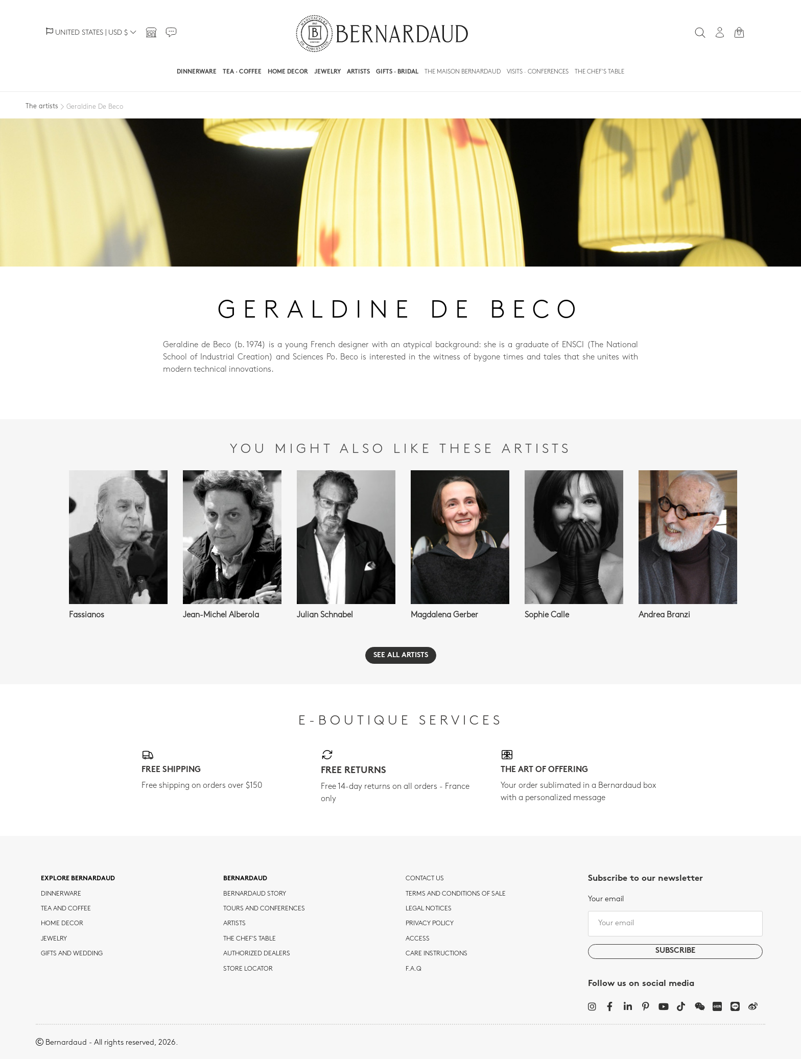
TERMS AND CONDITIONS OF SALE (456, 894)
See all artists (400, 655)
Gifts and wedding (72, 954)
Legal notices (429, 909)
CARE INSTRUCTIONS (436, 954)
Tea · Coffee (242, 72)
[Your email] (675, 923)
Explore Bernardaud (78, 879)
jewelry (54, 939)
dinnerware (61, 894)
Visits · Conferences (538, 72)
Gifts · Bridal (397, 72)
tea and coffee (66, 909)
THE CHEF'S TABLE (249, 939)
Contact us (425, 879)
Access (418, 939)
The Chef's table (599, 72)
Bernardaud (245, 879)
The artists (42, 106)
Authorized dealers (256, 954)
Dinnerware (197, 72)
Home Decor (288, 72)
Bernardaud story (254, 894)
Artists (358, 72)
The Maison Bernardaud (463, 72)
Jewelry (327, 72)
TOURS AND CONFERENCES (264, 909)
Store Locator (248, 969)
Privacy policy (430, 924)
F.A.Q (413, 969)
